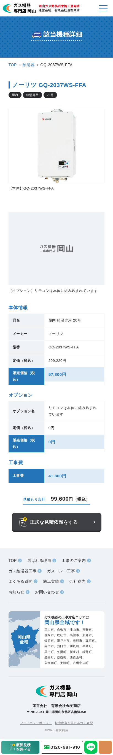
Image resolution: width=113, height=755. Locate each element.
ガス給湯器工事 (23, 571)
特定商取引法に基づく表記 (74, 723)
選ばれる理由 (39, 560)
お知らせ (17, 592)
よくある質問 (21, 581)
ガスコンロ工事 (61, 571)
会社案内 (77, 581)
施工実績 (51, 581)
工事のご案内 (74, 560)
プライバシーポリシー (36, 723)
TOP (13, 560)
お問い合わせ (47, 592)
